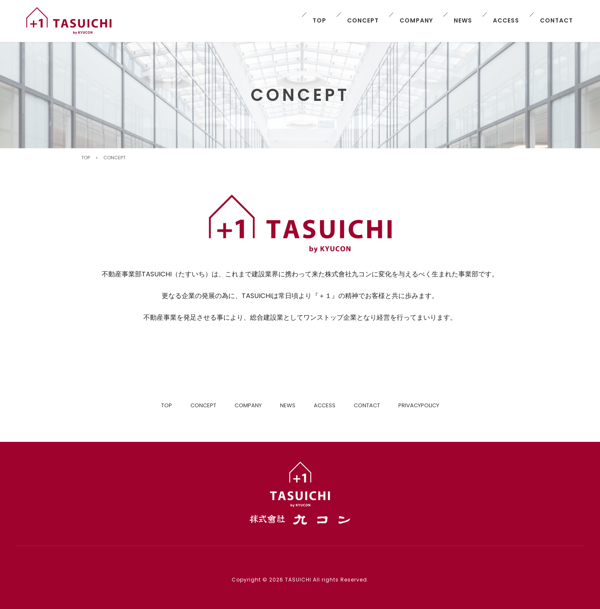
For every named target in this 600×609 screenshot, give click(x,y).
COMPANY (416, 20)
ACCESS (506, 20)
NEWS (463, 20)
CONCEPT (363, 20)
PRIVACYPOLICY (418, 405)
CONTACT (556, 20)
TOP (319, 20)
